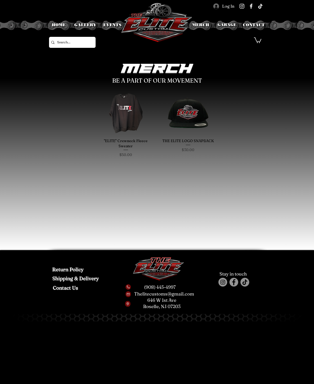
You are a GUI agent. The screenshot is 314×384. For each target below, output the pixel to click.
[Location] (127, 304)
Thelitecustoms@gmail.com (164, 294)
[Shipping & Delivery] (75, 278)
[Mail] (128, 294)
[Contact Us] (65, 287)
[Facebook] (251, 6)
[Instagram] (242, 6)
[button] (227, 24)
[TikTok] (260, 6)
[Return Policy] (68, 269)
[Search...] (71, 42)
